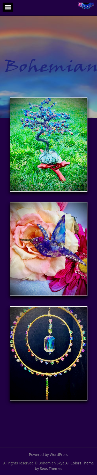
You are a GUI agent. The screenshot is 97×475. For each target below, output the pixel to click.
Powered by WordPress (48, 454)
